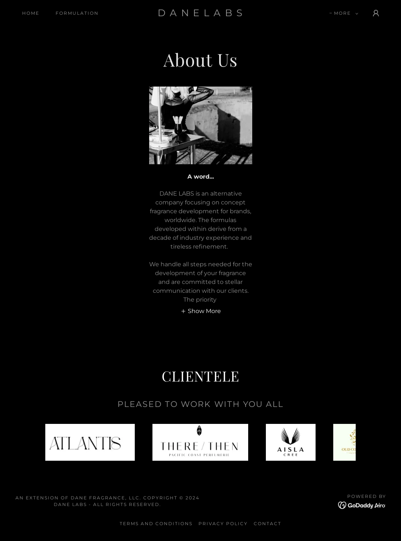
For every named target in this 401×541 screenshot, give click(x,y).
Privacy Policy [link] (223, 523)
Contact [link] (267, 523)
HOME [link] (30, 13)
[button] (345, 13)
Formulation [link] (77, 13)
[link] (200, 14)
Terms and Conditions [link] (156, 523)
